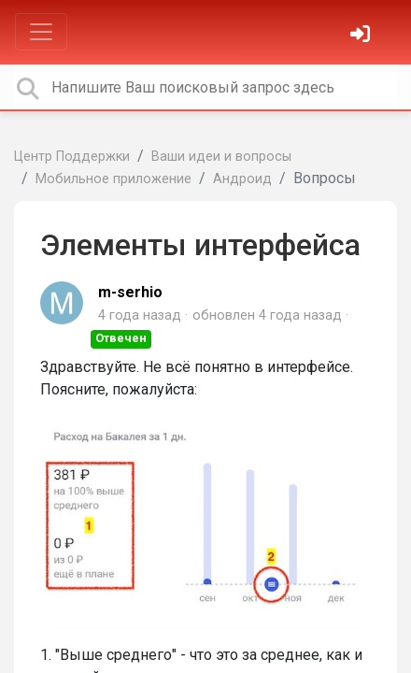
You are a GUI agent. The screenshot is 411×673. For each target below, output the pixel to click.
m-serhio (130, 292)
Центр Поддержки (72, 157)
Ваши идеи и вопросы (221, 157)
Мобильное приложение (113, 179)
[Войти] (362, 36)
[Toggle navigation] (41, 31)
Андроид (242, 179)
